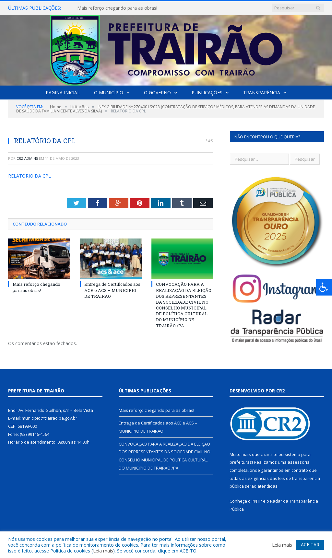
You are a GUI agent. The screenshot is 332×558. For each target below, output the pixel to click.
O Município (108, 92)
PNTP (257, 501)
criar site (269, 454)
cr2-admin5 (27, 158)
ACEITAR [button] (310, 544)
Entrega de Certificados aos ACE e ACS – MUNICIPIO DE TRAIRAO (112, 290)
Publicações (207, 92)
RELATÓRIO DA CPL (29, 176)
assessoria (299, 462)
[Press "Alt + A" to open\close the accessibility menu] (324, 287)
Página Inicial (63, 92)
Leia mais (103, 550)
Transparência (261, 92)
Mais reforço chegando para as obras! (117, 8)
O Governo (157, 92)
